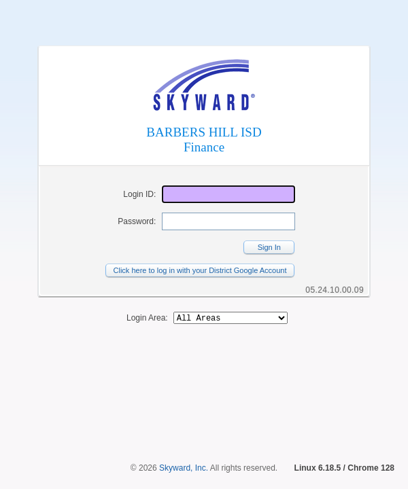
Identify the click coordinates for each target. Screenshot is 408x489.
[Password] (228, 221)
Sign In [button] (269, 247)
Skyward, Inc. (183, 468)
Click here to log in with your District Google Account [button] (200, 270)
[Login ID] (228, 194)
